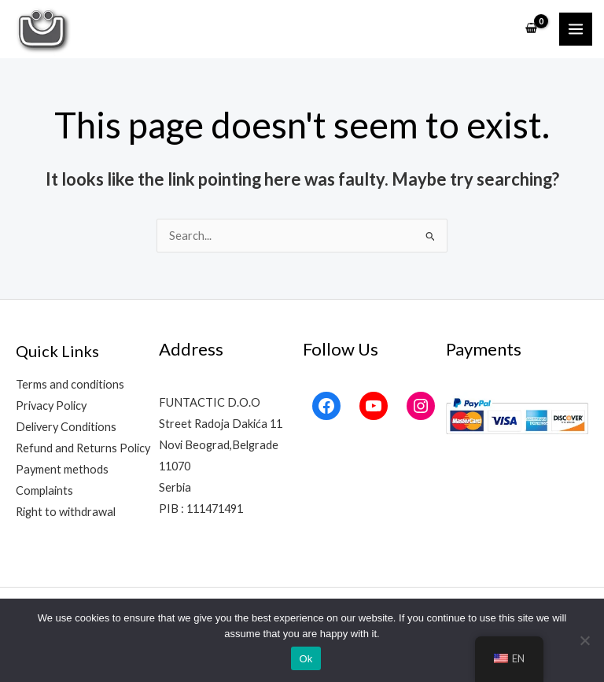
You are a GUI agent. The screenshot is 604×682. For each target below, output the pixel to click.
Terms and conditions (70, 384)
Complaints (44, 490)
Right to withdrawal (66, 511)
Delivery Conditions (66, 426)
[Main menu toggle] (575, 29)
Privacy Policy (51, 405)
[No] (584, 640)
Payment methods (62, 469)
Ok (305, 659)
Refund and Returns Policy (83, 448)
